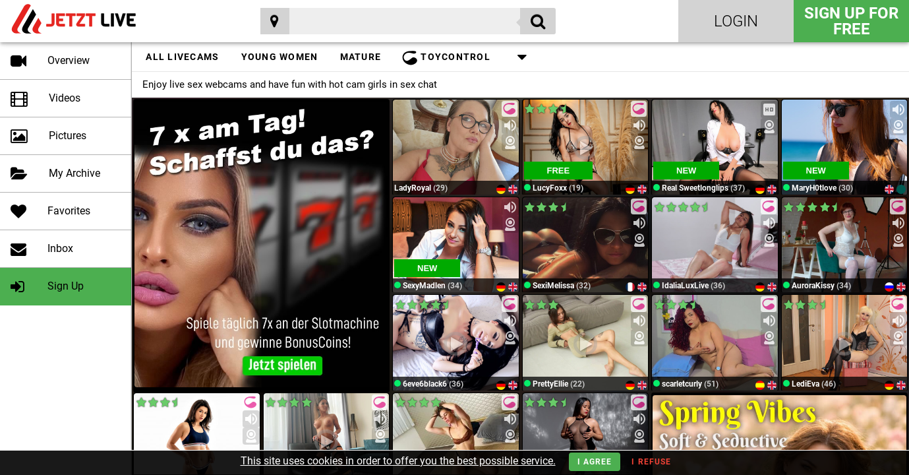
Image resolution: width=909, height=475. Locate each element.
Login (736, 21)
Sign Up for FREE (851, 21)
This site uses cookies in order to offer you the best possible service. (398, 461)
